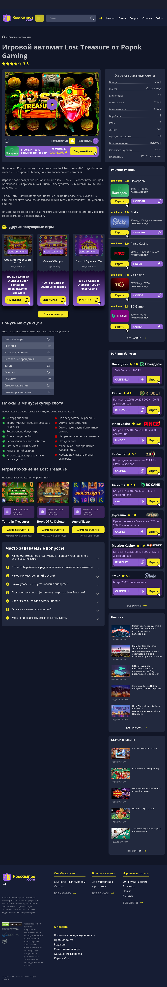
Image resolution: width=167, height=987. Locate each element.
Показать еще (53, 314)
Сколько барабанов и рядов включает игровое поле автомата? (52, 567)
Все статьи (136, 850)
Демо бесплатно (17, 251)
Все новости (136, 728)
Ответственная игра (67, 948)
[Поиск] (92, 18)
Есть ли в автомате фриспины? (32, 609)
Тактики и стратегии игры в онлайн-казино (146, 829)
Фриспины (99, 886)
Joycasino (119, 514)
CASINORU (18, 299)
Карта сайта (61, 958)
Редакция (60, 944)
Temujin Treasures (16, 521)
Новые (127, 890)
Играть (119, 201)
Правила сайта (63, 939)
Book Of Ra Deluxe (51, 521)
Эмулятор (129, 886)
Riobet (116, 392)
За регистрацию (102, 881)
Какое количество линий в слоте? (33, 575)
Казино (110, 18)
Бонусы (134, 18)
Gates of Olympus (53, 260)
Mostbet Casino (123, 545)
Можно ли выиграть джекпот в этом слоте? (39, 617)
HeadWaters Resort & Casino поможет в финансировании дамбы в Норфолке (146, 709)
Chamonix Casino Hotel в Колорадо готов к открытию (147, 687)
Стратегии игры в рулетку (145, 768)
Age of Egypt (81, 521)
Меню (42, 18)
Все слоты (133, 902)
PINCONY (89, 299)
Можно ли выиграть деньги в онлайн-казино (146, 789)
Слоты (122, 18)
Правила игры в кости (143, 808)
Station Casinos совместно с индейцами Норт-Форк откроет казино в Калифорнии (146, 629)
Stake (134, 212)
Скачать (59, 886)
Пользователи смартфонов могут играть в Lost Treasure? (48, 592)
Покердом (138, 180)
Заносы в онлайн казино (145, 748)
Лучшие (128, 895)
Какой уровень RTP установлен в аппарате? (40, 583)
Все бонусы (137, 605)
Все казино (137, 337)
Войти (159, 18)
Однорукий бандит (135, 881)
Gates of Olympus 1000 (89, 260)
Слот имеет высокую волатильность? (36, 600)
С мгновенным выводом (69, 881)
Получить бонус (83, 151)
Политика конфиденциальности (74, 935)
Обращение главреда (68, 953)
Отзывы (147, 18)
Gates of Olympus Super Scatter (17, 261)
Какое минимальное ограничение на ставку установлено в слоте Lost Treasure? (50, 557)
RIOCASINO (54, 299)
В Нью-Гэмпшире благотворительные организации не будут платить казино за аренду (145, 669)
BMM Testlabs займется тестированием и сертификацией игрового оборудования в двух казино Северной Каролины (147, 651)
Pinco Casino (139, 243)
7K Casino (137, 274)
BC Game (137, 306)
